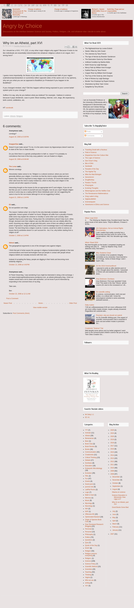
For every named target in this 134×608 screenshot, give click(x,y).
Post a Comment (12, 298)
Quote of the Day (91, 545)
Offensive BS (89, 514)
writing (87, 583)
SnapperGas (13, 144)
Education (88, 466)
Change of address (34, 9)
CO (19, 5)
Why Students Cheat (103, 253)
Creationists (89, 455)
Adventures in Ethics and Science (97, 204)
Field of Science (90, 152)
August (115, 489)
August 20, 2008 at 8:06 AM (19, 159)
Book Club (88, 444)
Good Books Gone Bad (120, 507)
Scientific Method (91, 566)
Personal (88, 532)
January (115, 530)
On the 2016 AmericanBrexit (106, 266)
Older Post (73, 303)
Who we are (89, 580)
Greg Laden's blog (91, 196)
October (115, 483)
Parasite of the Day (92, 169)
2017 (112, 446)
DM (29, 5)
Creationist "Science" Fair (94, 328)
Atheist (13, 116)
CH (15, 5)
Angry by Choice (22, 26)
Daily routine (89, 305)
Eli (10, 205)
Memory (88, 498)
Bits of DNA (89, 163)
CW (25, 5)
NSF (86, 511)
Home (40, 303)
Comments (89, 136)
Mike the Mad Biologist (93, 174)
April (114, 521)
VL (22, 5)
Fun (86, 478)
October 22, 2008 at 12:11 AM (19, 294)
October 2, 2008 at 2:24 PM (19, 235)
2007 (112, 534)
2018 (112, 443)
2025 (112, 430)
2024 (112, 433)
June (114, 514)
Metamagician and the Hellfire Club (97, 191)
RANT (87, 548)
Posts (88, 132)
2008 (112, 474)
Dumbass (88, 463)
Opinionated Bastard (92, 517)
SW (59, 5)
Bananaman (89, 438)
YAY (86, 586)
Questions (88, 540)
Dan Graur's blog (91, 161)
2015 (112, 452)
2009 (112, 471)
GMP (33, 5)
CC (12, 5)
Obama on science (118, 492)
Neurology (88, 506)
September (116, 486)
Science (88, 561)
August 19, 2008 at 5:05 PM (19, 137)
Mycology (88, 503)
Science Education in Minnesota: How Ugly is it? (119, 497)
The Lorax (13, 166)
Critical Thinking (90, 457)
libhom (11, 243)
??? (86, 430)
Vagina (87, 577)
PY (52, 5)
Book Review (89, 446)
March (114, 524)
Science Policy (90, 564)
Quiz (86, 543)
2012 (112, 461)
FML (86, 476)
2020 (112, 436)
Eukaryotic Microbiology (93, 468)
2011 (112, 465)
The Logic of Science (92, 158)
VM (67, 5)
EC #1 (87, 417)
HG (41, 5)
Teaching (88, 572)
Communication (90, 452)
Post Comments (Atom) (21, 313)
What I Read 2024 (91, 242)
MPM (44, 5)
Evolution (88, 473)
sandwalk (9, 108)
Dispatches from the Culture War (96, 155)
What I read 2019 (91, 218)
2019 (112, 439)
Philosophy (89, 534)
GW (37, 5)
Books (87, 449)
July (114, 511)
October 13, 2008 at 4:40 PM (19, 265)
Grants (87, 481)
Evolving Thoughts (91, 188)
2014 (112, 455)
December (116, 477)
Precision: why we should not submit (109, 315)
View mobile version (40, 307)
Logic (87, 492)
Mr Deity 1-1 (89, 414)
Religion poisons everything (91, 554)
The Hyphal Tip (90, 172)
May (114, 517)
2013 (112, 458)
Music (87, 500)
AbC (8, 5)
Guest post (89, 484)
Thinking (88, 575)
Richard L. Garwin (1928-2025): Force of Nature (99, 11)
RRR (55, 5)
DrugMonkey (89, 180)
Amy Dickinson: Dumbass (105, 279)
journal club (89, 487)
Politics (87, 537)
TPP (63, 5)
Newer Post (8, 303)
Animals (88, 433)
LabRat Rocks (90, 490)
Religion (19, 116)
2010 (112, 468)
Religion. (88, 558)
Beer (86, 441)
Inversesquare (90, 202)
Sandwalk (88, 166)
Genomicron (89, 177)
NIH (86, 509)
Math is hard (89, 495)
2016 (112, 449)
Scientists (88, 569)
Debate (87, 460)
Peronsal (88, 529)
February (115, 527)
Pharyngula (89, 185)
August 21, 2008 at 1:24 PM (19, 197)
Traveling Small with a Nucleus (96, 150)
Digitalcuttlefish (90, 199)
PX (49, 5)
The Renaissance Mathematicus (96, 193)
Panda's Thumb (90, 183)
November (116, 480)
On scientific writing (103, 292)
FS (4, 5)
